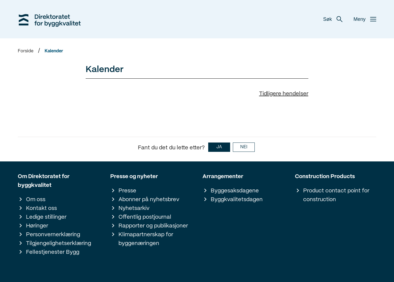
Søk (333, 19)
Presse (127, 190)
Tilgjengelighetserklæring (58, 243)
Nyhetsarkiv (133, 208)
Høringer (37, 226)
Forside (25, 51)
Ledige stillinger (46, 217)
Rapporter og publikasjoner (153, 226)
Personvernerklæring (53, 234)
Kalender (54, 51)
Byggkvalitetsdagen (237, 199)
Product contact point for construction (336, 195)
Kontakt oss (41, 208)
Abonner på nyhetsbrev (148, 199)
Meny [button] (365, 19)
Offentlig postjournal (144, 217)
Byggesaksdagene (235, 190)
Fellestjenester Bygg (52, 252)
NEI (243, 147)
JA (219, 147)
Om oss (35, 199)
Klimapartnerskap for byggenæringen (145, 239)
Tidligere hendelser (283, 93)
